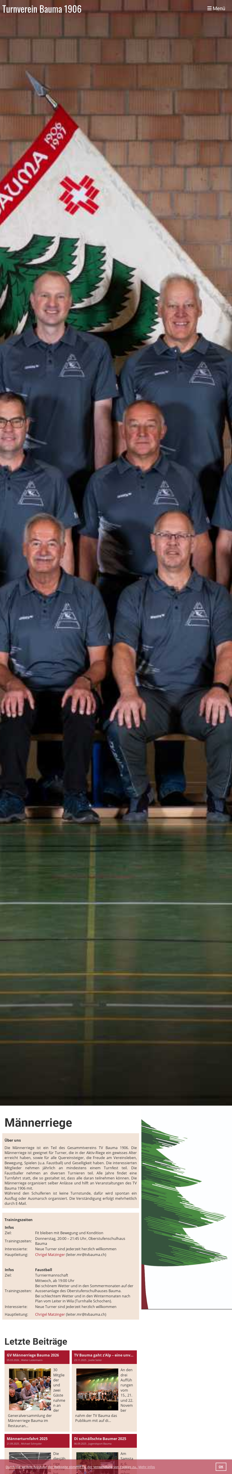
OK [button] (221, 1466)
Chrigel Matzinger (50, 1254)
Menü (216, 8)
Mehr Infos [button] (146, 1467)
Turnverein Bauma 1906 (42, 8)
